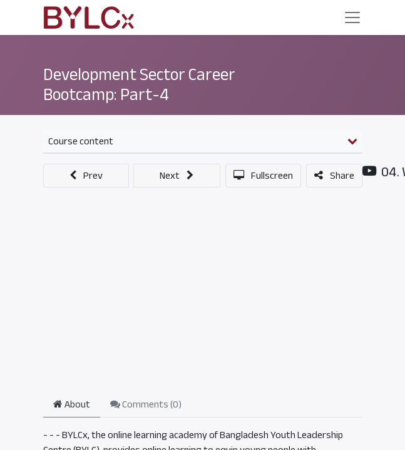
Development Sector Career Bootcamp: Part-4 (139, 85)
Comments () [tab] (146, 404)
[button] (86, 176)
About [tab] (71, 404)
